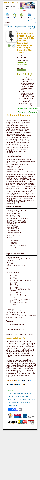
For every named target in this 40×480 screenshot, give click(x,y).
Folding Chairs (18, 393)
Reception (25, 396)
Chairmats (27, 393)
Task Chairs (31, 399)
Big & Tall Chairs (13, 402)
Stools (10, 393)
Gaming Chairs (25, 402)
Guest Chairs (12, 399)
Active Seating (12, 405)
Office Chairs (21, 399)
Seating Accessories (14, 396)
